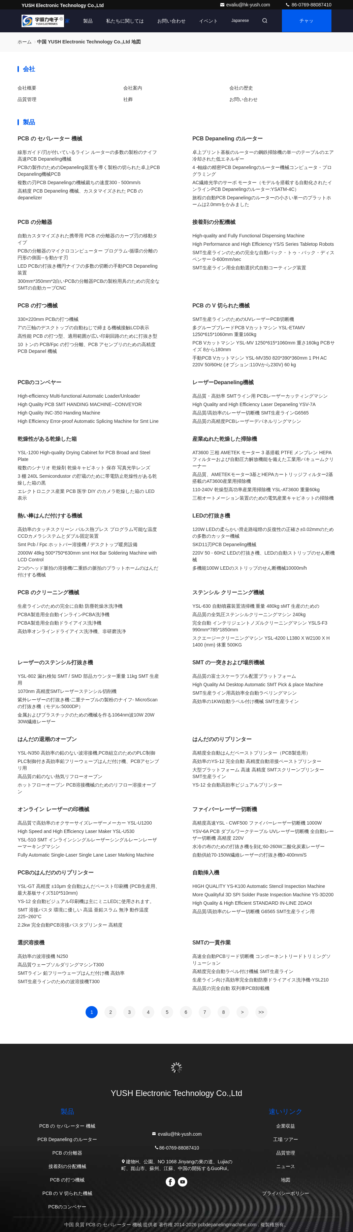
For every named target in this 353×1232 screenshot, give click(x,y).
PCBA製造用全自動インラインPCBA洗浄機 (63, 614)
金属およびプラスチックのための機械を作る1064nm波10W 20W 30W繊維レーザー (86, 718)
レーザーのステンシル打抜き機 (55, 662)
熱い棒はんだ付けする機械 (50, 516)
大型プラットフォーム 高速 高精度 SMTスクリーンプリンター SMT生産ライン (258, 773)
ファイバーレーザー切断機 (224, 809)
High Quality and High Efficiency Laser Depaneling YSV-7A (254, 404)
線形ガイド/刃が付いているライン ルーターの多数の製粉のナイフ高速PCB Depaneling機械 (87, 155)
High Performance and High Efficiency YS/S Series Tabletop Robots (263, 244)
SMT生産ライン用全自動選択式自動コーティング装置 (249, 267)
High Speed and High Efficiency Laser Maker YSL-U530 (76, 831)
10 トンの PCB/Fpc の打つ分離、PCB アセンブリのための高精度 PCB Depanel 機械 (87, 348)
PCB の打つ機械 (37, 305)
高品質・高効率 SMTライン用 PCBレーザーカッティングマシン (260, 396)
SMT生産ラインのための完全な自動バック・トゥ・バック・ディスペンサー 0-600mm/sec (263, 256)
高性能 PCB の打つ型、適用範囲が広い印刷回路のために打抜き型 (87, 336)
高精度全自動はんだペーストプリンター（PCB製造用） (251, 753)
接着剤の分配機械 (213, 222)
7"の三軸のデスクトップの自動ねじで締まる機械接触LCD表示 (83, 327)
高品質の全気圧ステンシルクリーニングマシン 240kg (249, 614)
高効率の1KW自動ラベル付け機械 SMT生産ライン (245, 701)
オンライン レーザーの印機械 (53, 809)
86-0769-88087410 (308, 4)
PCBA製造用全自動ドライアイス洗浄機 (59, 623)
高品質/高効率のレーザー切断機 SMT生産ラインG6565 (250, 412)
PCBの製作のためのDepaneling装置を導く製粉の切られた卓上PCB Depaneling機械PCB (89, 171)
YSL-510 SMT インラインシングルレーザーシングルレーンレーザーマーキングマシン (87, 843)
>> (261, 1012)
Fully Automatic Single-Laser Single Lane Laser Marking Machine (86, 855)
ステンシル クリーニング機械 (228, 592)
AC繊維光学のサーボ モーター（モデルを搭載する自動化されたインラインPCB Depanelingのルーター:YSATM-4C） (262, 186)
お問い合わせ (169, 21)
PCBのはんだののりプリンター (56, 872)
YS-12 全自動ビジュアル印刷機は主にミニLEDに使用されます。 (86, 901)
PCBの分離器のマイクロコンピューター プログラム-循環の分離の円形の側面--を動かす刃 (87, 254)
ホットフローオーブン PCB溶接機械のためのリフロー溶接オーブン (87, 788)
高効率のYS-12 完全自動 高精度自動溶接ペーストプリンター (256, 761)
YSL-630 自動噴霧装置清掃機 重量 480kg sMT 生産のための (255, 606)
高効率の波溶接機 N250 (43, 956)
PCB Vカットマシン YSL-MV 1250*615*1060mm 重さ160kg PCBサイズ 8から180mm (263, 346)
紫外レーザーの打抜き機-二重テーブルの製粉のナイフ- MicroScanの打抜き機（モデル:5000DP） (87, 703)
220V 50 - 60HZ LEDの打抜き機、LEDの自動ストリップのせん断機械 (263, 556)
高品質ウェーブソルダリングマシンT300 (61, 964)
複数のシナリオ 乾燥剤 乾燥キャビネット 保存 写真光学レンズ (84, 467)
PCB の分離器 (35, 222)
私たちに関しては (123, 21)
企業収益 (285, 1126)
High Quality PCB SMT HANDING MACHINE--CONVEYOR (79, 404)
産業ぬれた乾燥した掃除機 (224, 439)
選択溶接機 (31, 942)
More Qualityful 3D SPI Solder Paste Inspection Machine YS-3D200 (262, 894)
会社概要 (27, 88)
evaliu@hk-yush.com (245, 4)
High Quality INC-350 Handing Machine (59, 412)
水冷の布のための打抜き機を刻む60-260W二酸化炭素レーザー (258, 846)
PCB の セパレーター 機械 (50, 138)
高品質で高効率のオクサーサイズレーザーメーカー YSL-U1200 (85, 823)
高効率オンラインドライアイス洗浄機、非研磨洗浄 (72, 631)
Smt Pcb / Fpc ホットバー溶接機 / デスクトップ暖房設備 (77, 544)
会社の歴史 (241, 88)
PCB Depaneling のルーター (227, 138)
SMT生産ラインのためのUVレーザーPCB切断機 (243, 319)
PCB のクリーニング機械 (48, 592)
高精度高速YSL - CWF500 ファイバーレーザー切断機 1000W (257, 823)
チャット (306, 25)
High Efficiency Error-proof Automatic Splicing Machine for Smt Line (88, 421)
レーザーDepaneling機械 (223, 382)
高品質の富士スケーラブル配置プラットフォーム (244, 676)
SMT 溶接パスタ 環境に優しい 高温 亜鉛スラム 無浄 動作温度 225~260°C (83, 913)
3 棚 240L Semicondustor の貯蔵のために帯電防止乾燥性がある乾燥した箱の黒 (87, 479)
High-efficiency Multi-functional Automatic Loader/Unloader (79, 396)
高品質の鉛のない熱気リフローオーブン (60, 776)
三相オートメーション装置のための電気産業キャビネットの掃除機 (263, 498)
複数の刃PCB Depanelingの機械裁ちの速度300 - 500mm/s (79, 182)
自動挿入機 (205, 872)
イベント (206, 21)
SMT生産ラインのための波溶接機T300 (58, 981)
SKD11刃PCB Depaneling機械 (224, 544)
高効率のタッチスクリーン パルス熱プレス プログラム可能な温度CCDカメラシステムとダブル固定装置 (87, 533)
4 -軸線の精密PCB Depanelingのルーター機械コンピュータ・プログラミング (262, 171)
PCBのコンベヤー (39, 382)
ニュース (285, 1166)
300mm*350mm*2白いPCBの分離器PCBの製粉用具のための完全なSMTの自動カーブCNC (89, 284)
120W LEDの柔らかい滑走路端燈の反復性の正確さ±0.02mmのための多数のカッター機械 (263, 533)
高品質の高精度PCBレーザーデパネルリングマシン (246, 421)
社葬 (128, 99)
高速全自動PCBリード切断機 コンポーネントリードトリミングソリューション (261, 960)
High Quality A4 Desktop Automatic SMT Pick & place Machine (257, 684)
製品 (86, 21)
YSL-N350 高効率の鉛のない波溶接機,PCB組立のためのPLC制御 (86, 753)
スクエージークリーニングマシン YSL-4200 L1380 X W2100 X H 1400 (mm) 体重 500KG (261, 641)
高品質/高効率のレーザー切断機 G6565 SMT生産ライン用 (253, 911)
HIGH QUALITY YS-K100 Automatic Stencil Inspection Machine (258, 886)
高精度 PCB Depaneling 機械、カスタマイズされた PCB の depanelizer (80, 194)
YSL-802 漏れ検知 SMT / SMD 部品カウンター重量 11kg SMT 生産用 (88, 679)
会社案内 (132, 88)
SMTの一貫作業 (211, 942)
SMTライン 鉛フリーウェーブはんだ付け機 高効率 (71, 973)
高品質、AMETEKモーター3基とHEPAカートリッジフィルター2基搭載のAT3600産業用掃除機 (262, 478)
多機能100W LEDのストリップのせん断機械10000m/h (249, 568)
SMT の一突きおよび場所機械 (228, 662)
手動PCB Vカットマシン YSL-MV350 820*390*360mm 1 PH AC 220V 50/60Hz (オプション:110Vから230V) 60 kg (259, 361)
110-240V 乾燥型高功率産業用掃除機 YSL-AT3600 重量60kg (256, 489)
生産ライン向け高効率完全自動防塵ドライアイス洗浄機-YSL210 (260, 980)
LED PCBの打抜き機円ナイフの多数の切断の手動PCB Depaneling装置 (87, 269)
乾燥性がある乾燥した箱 (47, 439)
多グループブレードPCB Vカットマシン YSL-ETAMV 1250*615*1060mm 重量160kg (248, 331)
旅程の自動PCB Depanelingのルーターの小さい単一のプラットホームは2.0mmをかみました (261, 201)
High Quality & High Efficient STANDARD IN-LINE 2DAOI (252, 903)
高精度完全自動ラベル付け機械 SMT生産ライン (242, 971)
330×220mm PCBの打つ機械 (48, 319)
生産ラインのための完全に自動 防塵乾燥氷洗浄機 (70, 606)
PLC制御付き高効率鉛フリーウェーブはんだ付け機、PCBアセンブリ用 (88, 765)
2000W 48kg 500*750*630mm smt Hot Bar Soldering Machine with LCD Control (87, 556)
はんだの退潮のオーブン (47, 739)
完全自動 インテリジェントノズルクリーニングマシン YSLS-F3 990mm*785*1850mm (259, 626)
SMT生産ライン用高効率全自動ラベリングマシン (244, 693)
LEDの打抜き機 (211, 516)
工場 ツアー (285, 1139)
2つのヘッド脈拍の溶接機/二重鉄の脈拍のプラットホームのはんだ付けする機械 (88, 571)
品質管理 (27, 99)
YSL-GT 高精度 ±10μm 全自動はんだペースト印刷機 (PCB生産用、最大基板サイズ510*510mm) (89, 890)
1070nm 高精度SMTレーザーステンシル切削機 (67, 691)
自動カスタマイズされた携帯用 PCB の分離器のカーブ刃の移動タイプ (87, 239)
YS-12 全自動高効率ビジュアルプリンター (237, 785)
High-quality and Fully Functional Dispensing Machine (248, 235)
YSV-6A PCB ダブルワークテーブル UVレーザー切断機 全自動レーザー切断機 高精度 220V (263, 835)
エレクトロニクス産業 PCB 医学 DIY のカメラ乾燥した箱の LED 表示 (86, 495)
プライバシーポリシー (285, 1193)
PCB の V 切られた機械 (221, 305)
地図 (285, 1180)
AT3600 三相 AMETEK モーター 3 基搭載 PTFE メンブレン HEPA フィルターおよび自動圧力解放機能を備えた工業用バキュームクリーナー (263, 459)
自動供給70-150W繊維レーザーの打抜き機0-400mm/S (249, 855)
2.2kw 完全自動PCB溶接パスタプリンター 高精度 (70, 925)
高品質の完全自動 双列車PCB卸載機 (230, 988)
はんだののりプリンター (222, 739)
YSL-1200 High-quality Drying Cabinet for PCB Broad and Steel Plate (84, 456)
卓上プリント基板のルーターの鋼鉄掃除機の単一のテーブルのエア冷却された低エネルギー (263, 155)
